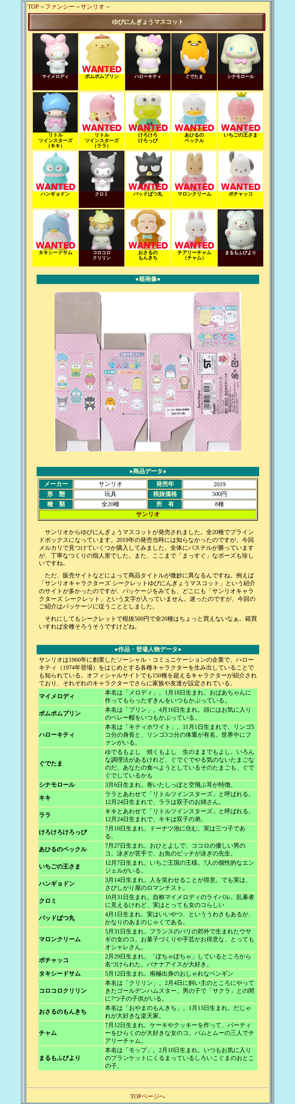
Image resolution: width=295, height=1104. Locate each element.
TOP (33, 6)
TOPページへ (147, 1096)
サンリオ (93, 6)
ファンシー (60, 6)
